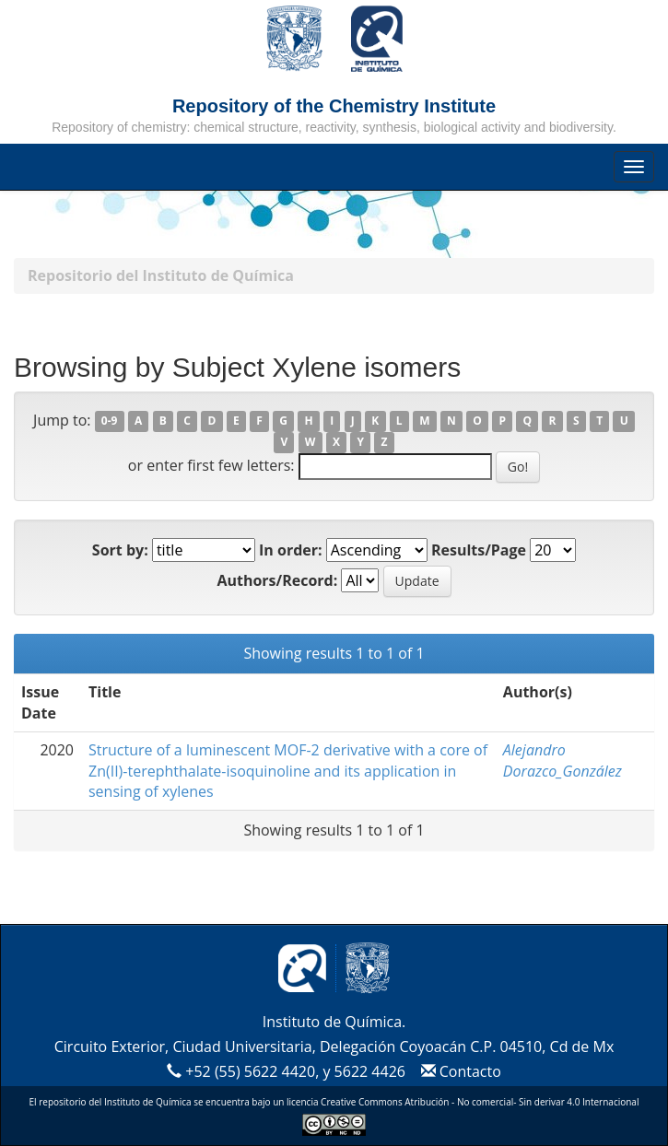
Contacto (458, 1071)
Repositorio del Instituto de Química (161, 275)
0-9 (109, 421)
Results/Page (478, 550)
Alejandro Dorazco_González (562, 760)
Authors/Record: (277, 580)
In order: (290, 550)
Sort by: (120, 550)
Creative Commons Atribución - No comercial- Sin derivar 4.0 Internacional (480, 1101)
